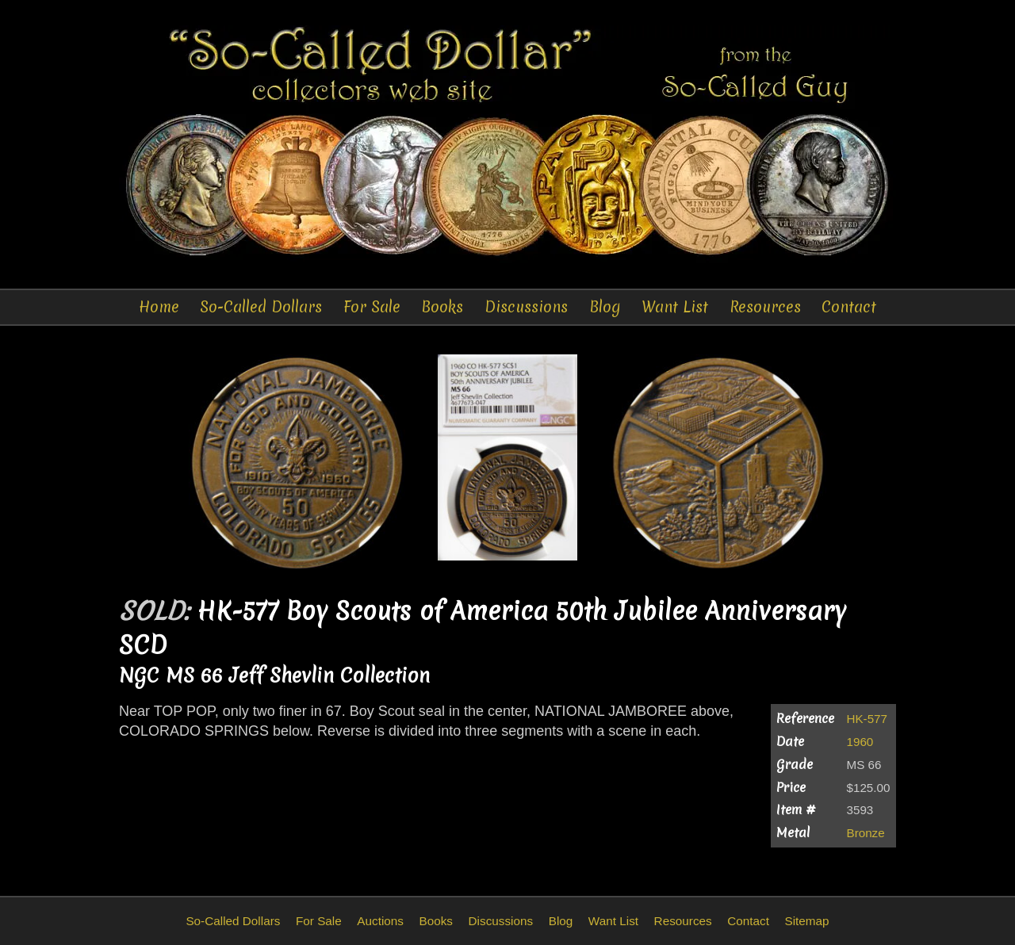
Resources (765, 307)
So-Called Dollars (261, 307)
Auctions (380, 921)
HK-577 (867, 718)
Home (159, 307)
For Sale (371, 307)
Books (442, 307)
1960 (860, 741)
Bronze (866, 833)
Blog (605, 307)
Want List (675, 307)
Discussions (526, 307)
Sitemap (806, 921)
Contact (849, 307)
